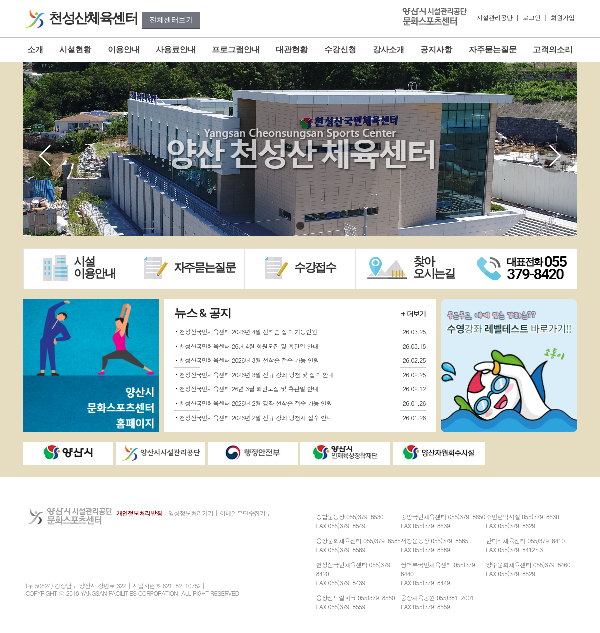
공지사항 (436, 49)
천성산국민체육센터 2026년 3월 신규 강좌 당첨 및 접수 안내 (256, 374)
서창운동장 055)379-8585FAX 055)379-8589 (434, 545)
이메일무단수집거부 (245, 513)
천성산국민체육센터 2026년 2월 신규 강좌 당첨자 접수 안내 (255, 417)
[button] (554, 155)
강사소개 (388, 49)
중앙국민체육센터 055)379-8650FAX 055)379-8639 (443, 521)
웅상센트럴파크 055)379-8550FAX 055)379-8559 (355, 602)
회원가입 (563, 17)
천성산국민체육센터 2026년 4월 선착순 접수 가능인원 (248, 331)
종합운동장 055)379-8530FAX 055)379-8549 (350, 521)
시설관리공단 (495, 17)
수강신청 (340, 49)
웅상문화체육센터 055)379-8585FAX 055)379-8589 (358, 545)
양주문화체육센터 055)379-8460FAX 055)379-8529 (528, 569)
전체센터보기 (171, 19)
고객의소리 (553, 49)
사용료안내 (176, 49)
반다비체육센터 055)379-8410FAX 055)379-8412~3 (525, 545)
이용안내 (124, 49)
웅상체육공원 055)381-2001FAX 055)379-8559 (437, 602)
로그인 (532, 17)
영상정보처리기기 (190, 513)
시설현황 (75, 49)
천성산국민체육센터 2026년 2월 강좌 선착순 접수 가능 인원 (255, 403)
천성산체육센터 (94, 18)
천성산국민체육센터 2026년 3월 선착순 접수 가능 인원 (249, 360)
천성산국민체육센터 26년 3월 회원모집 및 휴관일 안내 (248, 388)
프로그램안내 (236, 49)
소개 (35, 49)
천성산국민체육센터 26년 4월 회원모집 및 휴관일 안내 (248, 346)
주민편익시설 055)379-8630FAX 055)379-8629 (522, 521)
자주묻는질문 (493, 49)
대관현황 (292, 49)
